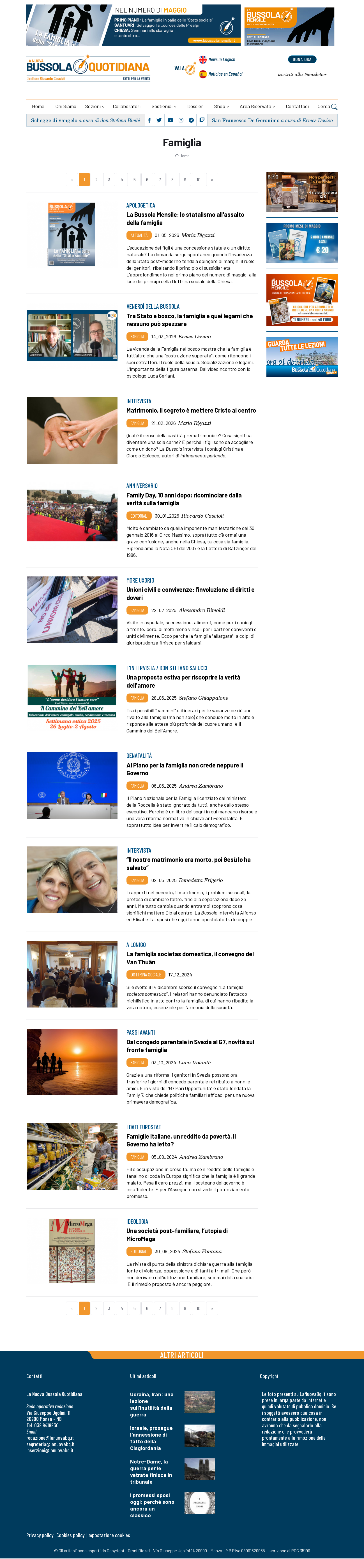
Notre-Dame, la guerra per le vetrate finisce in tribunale (151, 1472)
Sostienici (162, 106)
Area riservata (255, 106)
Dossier (195, 106)
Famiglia (137, 336)
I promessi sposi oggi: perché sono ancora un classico (152, 1505)
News (220, 60)
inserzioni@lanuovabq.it (49, 1451)
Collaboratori (126, 106)
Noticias (225, 73)
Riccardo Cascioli (202, 518)
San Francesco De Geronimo (244, 120)
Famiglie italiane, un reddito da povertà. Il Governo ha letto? (183, 1141)
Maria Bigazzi (198, 235)
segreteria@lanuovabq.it (50, 1444)
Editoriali (139, 518)
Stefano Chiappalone (203, 699)
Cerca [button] (328, 107)
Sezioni (93, 106)
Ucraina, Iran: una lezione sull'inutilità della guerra (152, 1405)
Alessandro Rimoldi (202, 612)
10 (199, 179)
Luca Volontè (194, 1063)
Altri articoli (182, 1355)
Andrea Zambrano (201, 787)
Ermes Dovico (194, 335)
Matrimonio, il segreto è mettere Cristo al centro (184, 414)
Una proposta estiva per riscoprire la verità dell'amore (186, 683)
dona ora (302, 59)
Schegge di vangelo (54, 120)
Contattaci (297, 106)
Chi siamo (66, 106)
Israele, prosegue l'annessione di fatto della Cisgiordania (151, 1438)
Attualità (139, 235)
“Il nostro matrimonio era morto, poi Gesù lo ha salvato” (191, 865)
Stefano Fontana (202, 1252)
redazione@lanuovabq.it (50, 1438)
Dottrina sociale (146, 976)
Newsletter (302, 74)
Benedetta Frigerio (201, 881)
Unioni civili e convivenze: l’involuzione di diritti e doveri (191, 595)
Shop (219, 106)
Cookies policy (70, 1535)
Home (38, 106)
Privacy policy (39, 1535)
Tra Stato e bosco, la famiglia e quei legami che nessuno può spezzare (186, 319)
